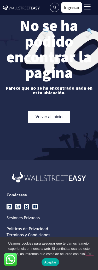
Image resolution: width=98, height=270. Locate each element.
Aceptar (50, 262)
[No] (89, 253)
